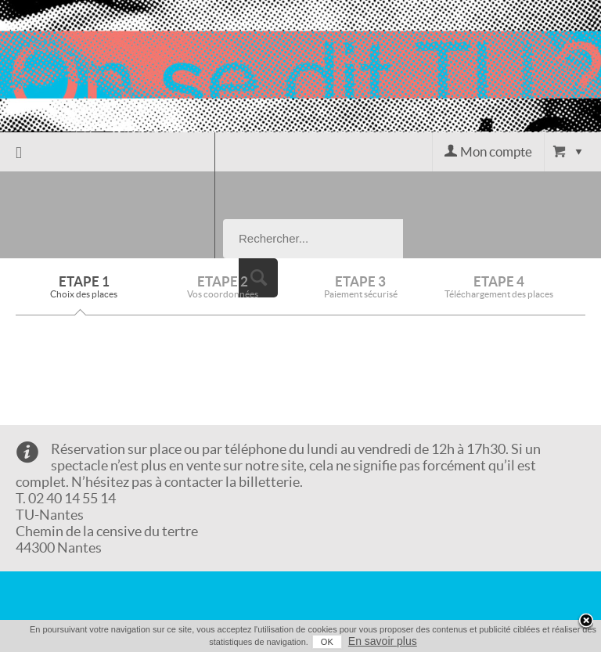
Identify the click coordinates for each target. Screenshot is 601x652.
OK (327, 642)
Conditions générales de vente (120, 548)
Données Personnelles (115, 575)
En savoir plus (382, 641)
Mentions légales (100, 593)
